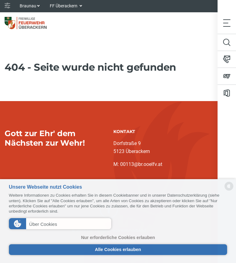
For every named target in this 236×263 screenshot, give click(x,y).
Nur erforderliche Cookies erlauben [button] (118, 237)
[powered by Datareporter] (229, 190)
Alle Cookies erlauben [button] (118, 249)
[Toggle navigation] (227, 22)
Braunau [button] (28, 5)
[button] (60, 223)
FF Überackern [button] (64, 5)
